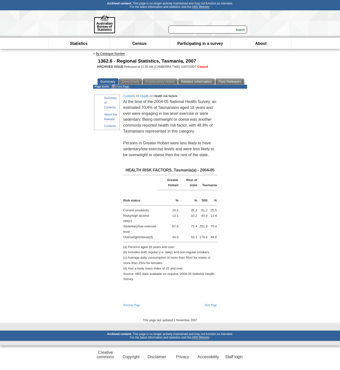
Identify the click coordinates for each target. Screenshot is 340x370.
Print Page (120, 86)
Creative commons (105, 354)
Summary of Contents (110, 102)
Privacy (182, 357)
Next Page (210, 305)
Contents (110, 126)
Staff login (234, 357)
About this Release (110, 117)
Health (144, 96)
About (261, 43)
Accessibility (208, 357)
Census (139, 43)
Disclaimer (157, 357)
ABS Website (200, 7)
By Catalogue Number (110, 53)
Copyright (131, 357)
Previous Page (131, 305)
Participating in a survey (200, 43)
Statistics (78, 43)
